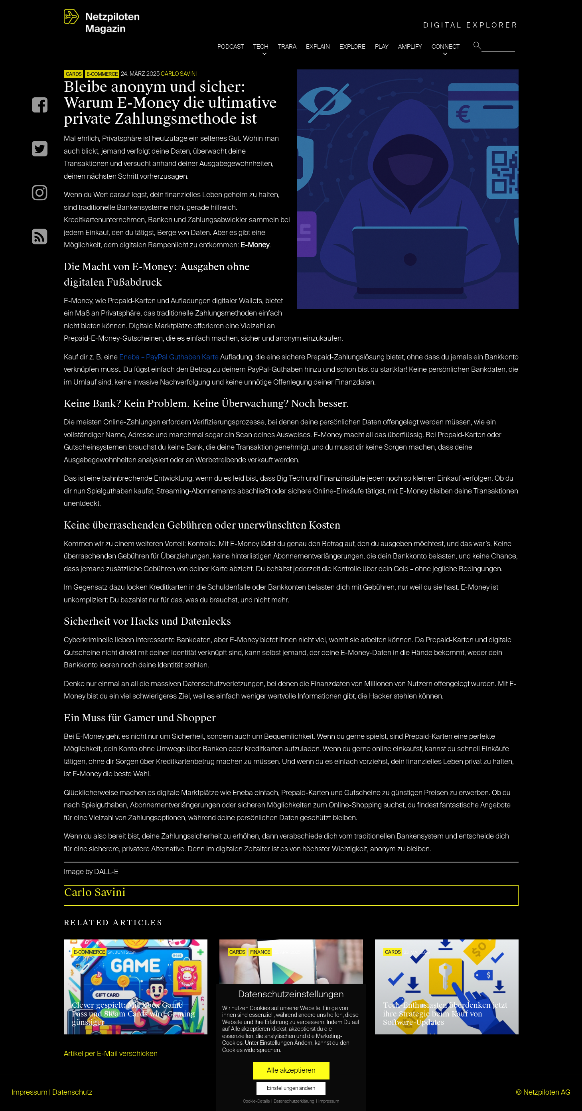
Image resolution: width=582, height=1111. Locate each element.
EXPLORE (352, 47)
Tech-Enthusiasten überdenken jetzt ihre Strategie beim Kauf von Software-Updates (445, 1013)
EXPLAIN (318, 47)
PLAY (382, 47)
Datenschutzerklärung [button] (294, 1101)
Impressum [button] (328, 1101)
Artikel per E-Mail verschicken (111, 1054)
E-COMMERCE (102, 74)
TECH (260, 47)
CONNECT (446, 47)
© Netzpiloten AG (543, 1092)
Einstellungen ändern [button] (291, 1088)
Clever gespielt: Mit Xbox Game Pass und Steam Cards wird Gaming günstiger (133, 1013)
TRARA (287, 47)
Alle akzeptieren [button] (291, 1070)
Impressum (29, 1092)
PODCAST (230, 47)
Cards (73, 74)
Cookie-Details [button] (256, 1101)
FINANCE (260, 952)
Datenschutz (72, 1092)
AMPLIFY (410, 47)
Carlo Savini (179, 74)
